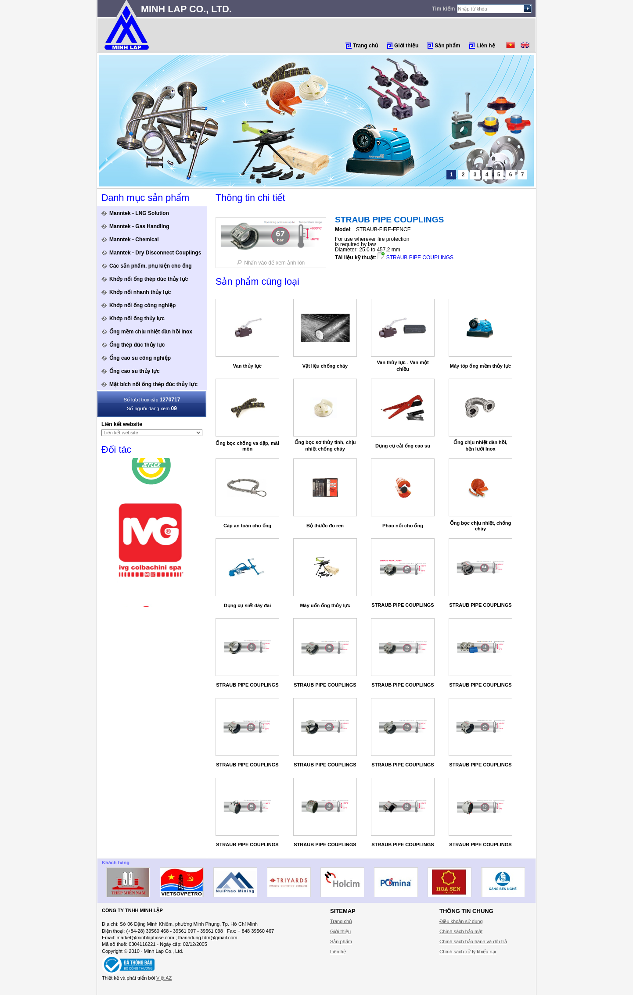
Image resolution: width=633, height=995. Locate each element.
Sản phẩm (447, 46)
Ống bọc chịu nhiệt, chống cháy (480, 525)
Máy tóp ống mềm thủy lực (480, 366)
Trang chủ (365, 46)
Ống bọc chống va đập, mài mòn (247, 445)
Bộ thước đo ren (325, 525)
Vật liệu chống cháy (325, 366)
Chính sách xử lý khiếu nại (467, 951)
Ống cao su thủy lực (134, 371)
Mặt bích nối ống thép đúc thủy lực (153, 384)
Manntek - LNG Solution (139, 213)
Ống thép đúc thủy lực (137, 345)
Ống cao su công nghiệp (140, 358)
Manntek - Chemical (134, 239)
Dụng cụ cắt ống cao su (402, 445)
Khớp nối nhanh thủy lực (140, 292)
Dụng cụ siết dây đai (247, 605)
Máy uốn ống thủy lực (325, 605)
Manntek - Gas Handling (139, 226)
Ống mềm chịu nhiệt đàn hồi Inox (150, 332)
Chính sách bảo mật (460, 931)
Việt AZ (164, 978)
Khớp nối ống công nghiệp (142, 305)
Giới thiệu (406, 46)
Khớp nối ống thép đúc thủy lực (148, 279)
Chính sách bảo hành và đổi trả (473, 941)
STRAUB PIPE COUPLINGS (415, 257)
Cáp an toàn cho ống (247, 525)
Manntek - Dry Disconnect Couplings (155, 253)
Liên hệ (485, 46)
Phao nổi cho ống (402, 525)
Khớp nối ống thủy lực (137, 318)
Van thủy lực (247, 366)
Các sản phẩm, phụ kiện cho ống (150, 266)
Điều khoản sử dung (461, 921)
